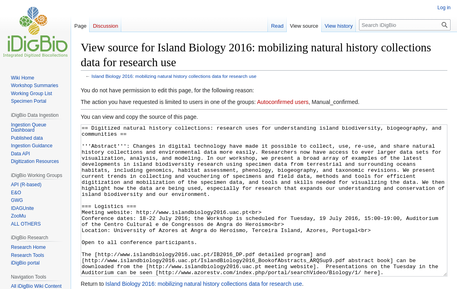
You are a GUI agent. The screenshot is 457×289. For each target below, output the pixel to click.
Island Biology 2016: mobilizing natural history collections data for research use (174, 76)
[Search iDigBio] (405, 25)
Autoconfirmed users (282, 102)
